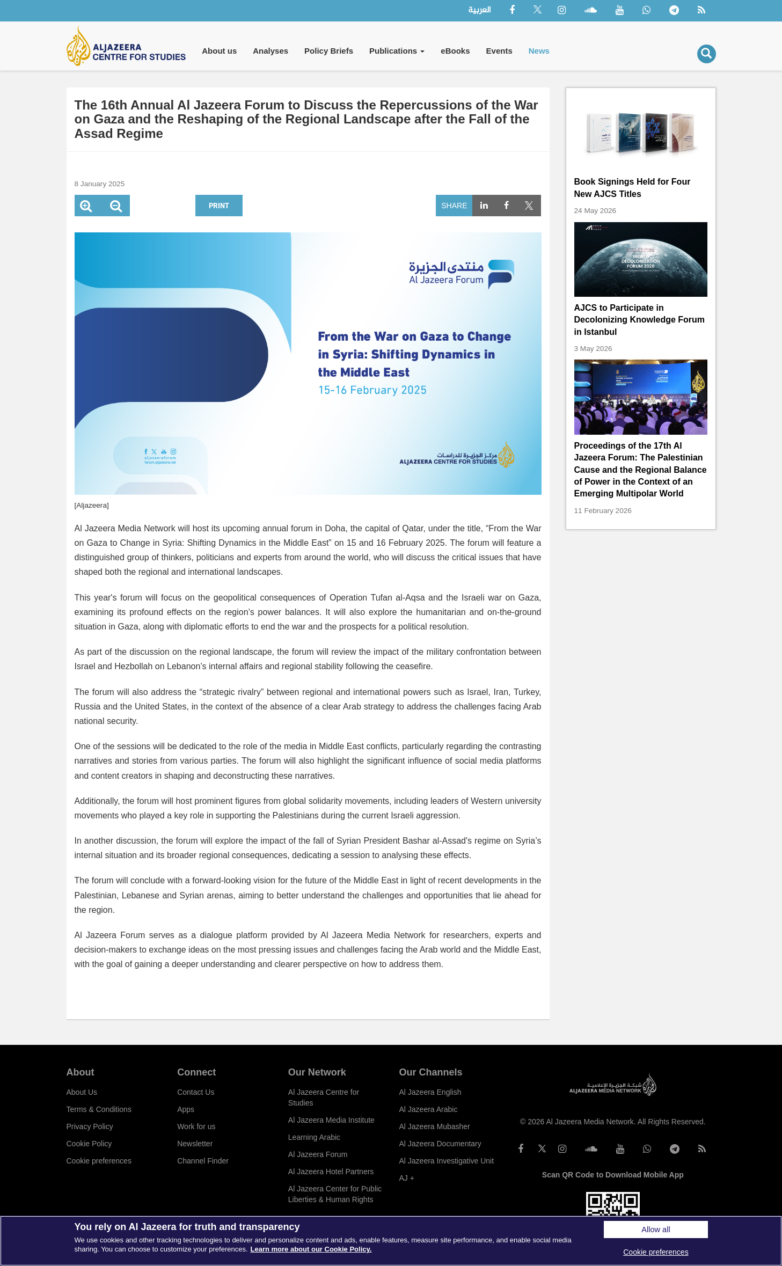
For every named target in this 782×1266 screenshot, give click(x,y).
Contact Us (195, 1092)
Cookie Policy (89, 1143)
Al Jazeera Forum (317, 1154)
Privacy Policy (90, 1126)
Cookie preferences (99, 1161)
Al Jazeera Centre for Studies (323, 1097)
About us (219, 50)
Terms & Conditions (99, 1109)
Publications (397, 50)
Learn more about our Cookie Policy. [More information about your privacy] (311, 1249)
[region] (391, 1241)
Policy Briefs (328, 50)
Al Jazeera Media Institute (331, 1120)
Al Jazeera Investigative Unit (446, 1161)
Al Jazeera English (430, 1092)
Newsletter (195, 1143)
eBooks (455, 50)
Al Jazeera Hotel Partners (331, 1171)
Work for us (196, 1126)
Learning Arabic (314, 1137)
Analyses (270, 50)
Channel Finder (203, 1161)
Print (219, 205)
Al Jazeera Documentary (440, 1143)
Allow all (655, 1229)
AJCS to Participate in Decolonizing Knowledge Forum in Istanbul (639, 319)
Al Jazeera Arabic (428, 1109)
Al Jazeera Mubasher (434, 1126)
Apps (185, 1109)
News (539, 50)
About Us (82, 1092)
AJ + (406, 1178)
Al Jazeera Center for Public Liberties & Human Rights (335, 1194)
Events (499, 50)
